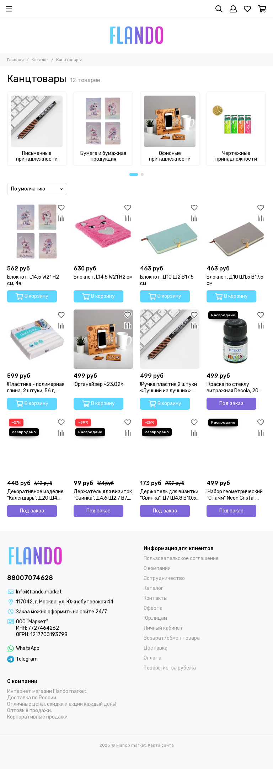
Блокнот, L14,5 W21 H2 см (103, 277)
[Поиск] (219, 9)
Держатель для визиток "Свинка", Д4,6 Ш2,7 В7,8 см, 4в (103, 495)
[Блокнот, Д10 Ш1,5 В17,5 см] (236, 232)
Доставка (155, 648)
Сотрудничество (164, 578)
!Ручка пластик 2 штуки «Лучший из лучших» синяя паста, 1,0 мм (168, 387)
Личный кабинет (163, 628)
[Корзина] (262, 9)
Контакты (155, 598)
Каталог (40, 59)
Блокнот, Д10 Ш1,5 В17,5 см (235, 280)
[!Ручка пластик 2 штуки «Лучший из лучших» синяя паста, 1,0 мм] (169, 339)
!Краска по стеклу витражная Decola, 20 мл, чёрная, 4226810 (232, 387)
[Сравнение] (61, 218)
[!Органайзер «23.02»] (103, 339)
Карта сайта (161, 745)
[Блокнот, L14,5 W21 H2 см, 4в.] (36, 232)
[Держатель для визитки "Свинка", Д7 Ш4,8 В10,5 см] (169, 446)
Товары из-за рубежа (170, 668)
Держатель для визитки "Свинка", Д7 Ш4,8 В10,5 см (169, 495)
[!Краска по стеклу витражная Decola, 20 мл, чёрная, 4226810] (236, 339)
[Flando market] (136, 35)
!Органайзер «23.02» (99, 384)
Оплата (152, 658)
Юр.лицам (155, 618)
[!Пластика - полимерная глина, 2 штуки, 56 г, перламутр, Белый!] (36, 339)
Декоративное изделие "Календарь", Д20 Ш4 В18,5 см (35, 495)
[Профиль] (233, 9)
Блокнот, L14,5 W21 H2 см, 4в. (33, 280)
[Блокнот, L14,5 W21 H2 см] (103, 232)
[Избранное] (247, 9)
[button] (133, 174)
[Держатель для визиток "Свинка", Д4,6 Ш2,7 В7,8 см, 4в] (103, 446)
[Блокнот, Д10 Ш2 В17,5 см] (169, 232)
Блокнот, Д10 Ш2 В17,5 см (167, 280)
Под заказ (231, 403)
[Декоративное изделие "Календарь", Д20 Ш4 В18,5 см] (36, 446)
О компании (157, 568)
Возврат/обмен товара (172, 638)
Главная (15, 59)
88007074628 (30, 578)
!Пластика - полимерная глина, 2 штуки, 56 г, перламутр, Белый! (35, 387)
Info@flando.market (39, 592)
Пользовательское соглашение (181, 558)
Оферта (153, 608)
